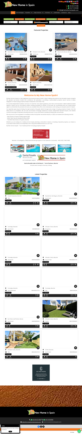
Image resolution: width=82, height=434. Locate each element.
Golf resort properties (51, 19)
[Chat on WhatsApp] (79, 431)
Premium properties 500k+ (64, 19)
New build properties (40, 19)
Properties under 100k (8, 19)
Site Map (72, 432)
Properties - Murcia (19, 19)
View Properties (41, 25)
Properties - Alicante (29, 19)
